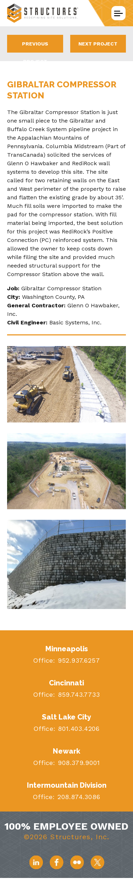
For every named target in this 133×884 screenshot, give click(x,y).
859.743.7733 (77, 694)
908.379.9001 (77, 762)
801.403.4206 (78, 728)
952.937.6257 (77, 660)
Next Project (97, 44)
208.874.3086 (77, 797)
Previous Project (35, 47)
